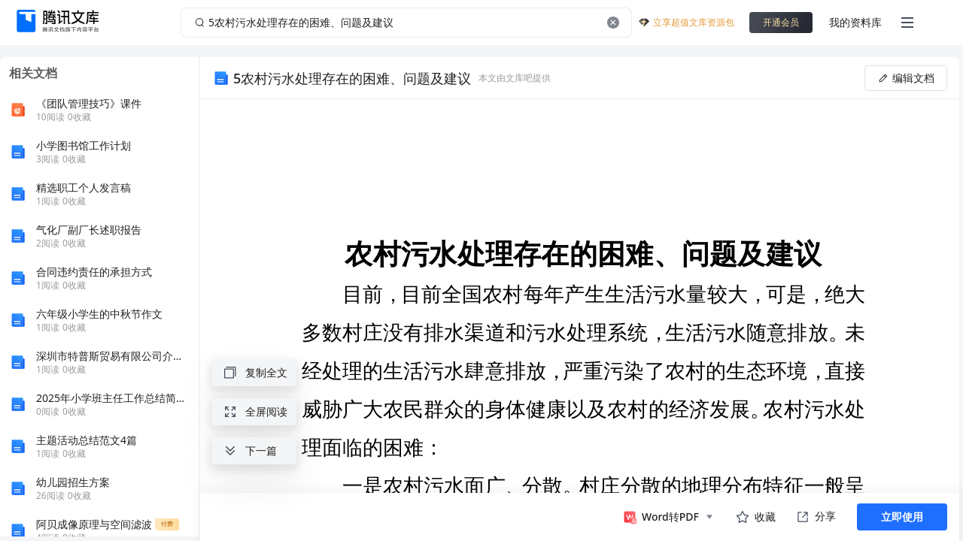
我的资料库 (855, 22)
